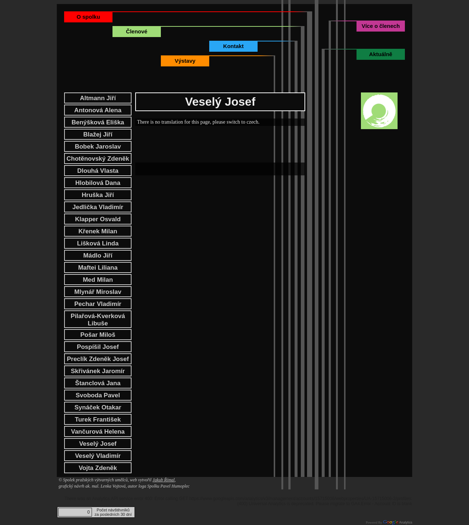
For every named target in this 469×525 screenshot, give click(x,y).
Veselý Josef (98, 443)
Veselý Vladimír (98, 455)
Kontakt (233, 46)
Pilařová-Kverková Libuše (98, 320)
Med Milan (98, 279)
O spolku (88, 17)
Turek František (98, 419)
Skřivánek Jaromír (98, 371)
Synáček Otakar (97, 407)
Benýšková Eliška (97, 122)
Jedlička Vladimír (98, 207)
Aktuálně (380, 54)
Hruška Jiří (98, 195)
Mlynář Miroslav (98, 291)
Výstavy (185, 61)
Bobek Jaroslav (98, 146)
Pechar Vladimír (98, 303)
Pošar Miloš (97, 334)
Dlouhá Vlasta (97, 170)
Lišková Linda (97, 243)
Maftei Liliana (98, 267)
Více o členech (381, 26)
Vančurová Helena (98, 431)
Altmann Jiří (98, 98)
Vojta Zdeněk (98, 467)
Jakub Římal (163, 479)
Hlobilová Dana (98, 182)
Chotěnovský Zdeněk (98, 158)
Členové (136, 31)
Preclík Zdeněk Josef (98, 359)
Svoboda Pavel (98, 395)
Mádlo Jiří (97, 255)
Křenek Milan (97, 231)
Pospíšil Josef (98, 346)
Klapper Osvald (98, 219)
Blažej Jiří (97, 134)
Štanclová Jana (98, 383)
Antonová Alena (98, 110)
